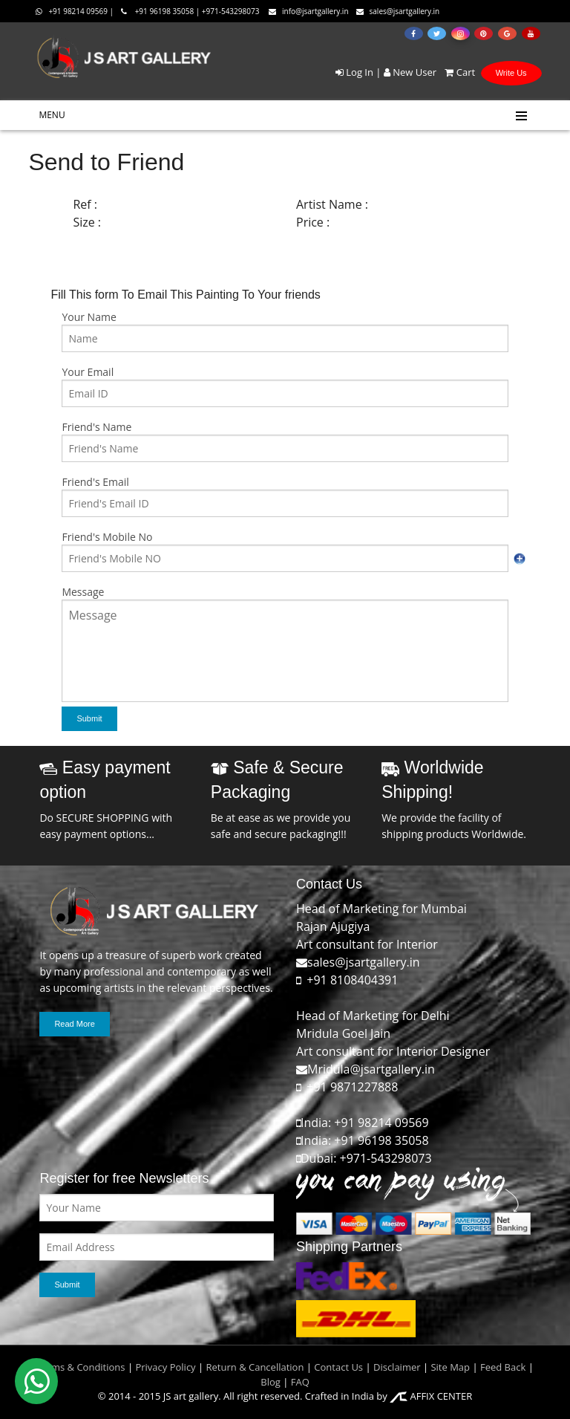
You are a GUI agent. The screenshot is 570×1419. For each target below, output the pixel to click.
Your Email (88, 372)
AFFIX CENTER (431, 1396)
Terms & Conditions (80, 1367)
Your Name (89, 317)
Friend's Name (96, 427)
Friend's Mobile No (107, 537)
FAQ (300, 1382)
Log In (354, 72)
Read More (74, 1023)
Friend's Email (95, 482)
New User (410, 72)
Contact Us (338, 1367)
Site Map (449, 1367)
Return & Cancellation (255, 1367)
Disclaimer (396, 1367)
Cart (457, 72)
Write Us (511, 72)
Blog (271, 1382)
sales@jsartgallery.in (398, 11)
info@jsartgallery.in (309, 11)
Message (83, 592)
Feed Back (502, 1367)
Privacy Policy (165, 1367)
